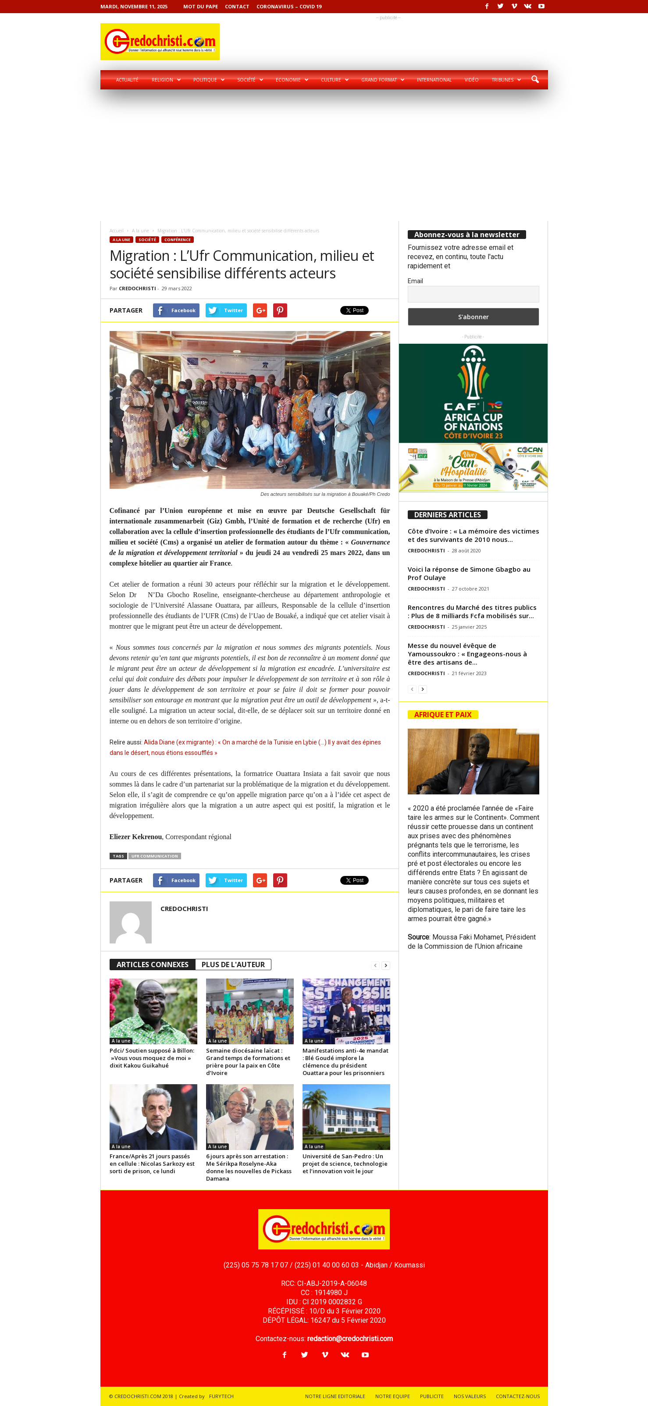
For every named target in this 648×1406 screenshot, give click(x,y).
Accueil (117, 231)
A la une (140, 231)
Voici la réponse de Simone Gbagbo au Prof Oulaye (469, 573)
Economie (292, 79)
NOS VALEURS (470, 1396)
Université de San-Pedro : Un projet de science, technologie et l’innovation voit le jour (345, 1163)
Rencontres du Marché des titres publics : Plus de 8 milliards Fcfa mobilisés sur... (472, 611)
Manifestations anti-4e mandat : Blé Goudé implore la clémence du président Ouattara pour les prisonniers (345, 1061)
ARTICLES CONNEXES (153, 964)
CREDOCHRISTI (137, 288)
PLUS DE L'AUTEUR (233, 964)
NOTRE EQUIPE (392, 1396)
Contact (237, 6)
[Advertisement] (324, 155)
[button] (535, 79)
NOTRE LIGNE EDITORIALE (335, 1396)
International (434, 80)
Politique (209, 79)
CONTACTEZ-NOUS (518, 1396)
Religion (166, 79)
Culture (335, 79)
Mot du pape (200, 6)
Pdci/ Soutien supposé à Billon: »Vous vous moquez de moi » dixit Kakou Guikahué (152, 1057)
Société (250, 79)
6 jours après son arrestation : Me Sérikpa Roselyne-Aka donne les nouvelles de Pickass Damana (249, 1167)
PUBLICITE (432, 1396)
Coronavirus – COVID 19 (288, 6)
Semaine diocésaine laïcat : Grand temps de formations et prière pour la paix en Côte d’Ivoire (248, 1061)
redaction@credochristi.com (350, 1339)
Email (415, 281)
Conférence (177, 239)
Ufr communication (155, 856)
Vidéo (472, 80)
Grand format (383, 79)
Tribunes (506, 79)
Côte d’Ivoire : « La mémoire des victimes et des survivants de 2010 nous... (473, 535)
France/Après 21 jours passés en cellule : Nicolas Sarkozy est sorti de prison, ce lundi (152, 1163)
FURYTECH (221, 1396)
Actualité (127, 80)
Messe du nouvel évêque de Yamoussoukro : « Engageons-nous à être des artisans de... (467, 653)
